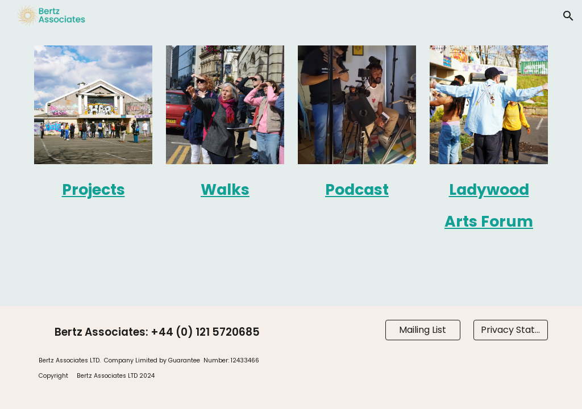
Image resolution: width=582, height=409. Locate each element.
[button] (568, 16)
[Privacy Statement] (510, 330)
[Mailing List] (422, 330)
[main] (93, 188)
